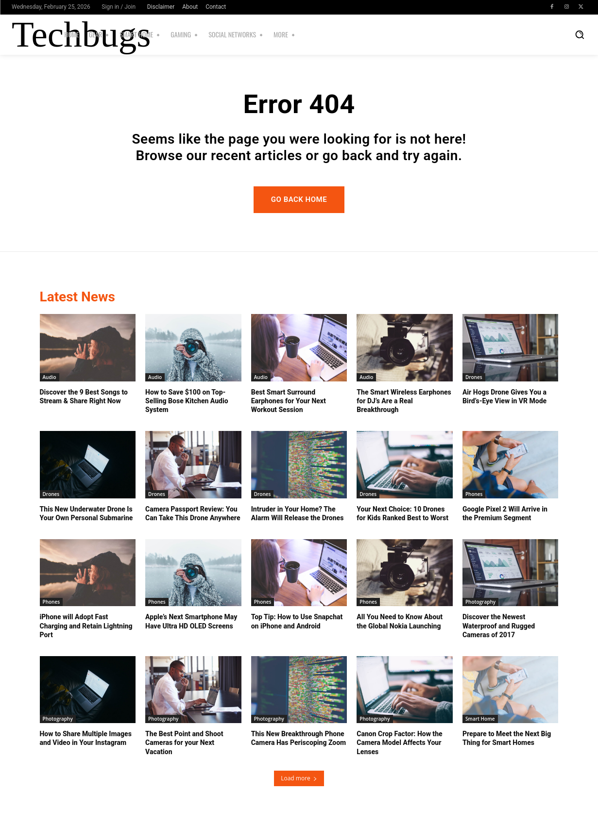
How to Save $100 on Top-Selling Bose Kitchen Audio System (186, 400)
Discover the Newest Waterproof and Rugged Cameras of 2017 (498, 625)
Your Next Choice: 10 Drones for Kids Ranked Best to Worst (402, 513)
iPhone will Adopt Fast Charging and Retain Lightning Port (86, 625)
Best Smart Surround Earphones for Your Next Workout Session (288, 400)
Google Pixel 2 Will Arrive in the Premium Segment (504, 513)
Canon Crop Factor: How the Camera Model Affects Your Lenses (399, 742)
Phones (474, 494)
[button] (579, 34)
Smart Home (480, 718)
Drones (473, 377)
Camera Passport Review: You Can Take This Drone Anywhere (192, 513)
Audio (49, 377)
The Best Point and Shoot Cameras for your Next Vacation (184, 742)
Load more (299, 778)
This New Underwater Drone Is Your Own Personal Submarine (86, 513)
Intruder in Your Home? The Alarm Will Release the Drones (297, 513)
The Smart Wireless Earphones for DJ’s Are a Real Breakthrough (404, 400)
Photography (480, 601)
